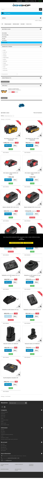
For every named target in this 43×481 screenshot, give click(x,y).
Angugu (4, 63)
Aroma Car (5, 68)
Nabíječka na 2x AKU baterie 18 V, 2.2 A (11, 276)
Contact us (3, 432)
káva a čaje (3, 416)
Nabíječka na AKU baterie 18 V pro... (10, 309)
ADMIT (4, 50)
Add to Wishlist (6, 152)
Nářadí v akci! (3, 423)
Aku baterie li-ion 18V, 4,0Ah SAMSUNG (10, 139)
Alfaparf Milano (6, 57)
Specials (4, 85)
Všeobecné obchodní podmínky (7, 434)
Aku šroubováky (5, 34)
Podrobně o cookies (5, 437)
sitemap (40, 20)
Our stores (3, 431)
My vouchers (3, 450)
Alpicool (4, 59)
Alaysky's (4, 55)
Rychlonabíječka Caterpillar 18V (10, 377)
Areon (4, 66)
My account (4, 442)
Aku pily (3, 38)
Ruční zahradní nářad (5, 424)
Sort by (2, 115)
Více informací (21, 239)
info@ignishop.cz (9, 460)
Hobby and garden (4, 412)
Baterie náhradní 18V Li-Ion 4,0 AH (32, 207)
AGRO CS (5, 52)
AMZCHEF (5, 61)
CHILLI (2, 418)
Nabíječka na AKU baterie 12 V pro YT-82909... (32, 276)
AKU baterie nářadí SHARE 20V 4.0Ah (32, 173)
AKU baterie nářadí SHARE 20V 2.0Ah (10, 173)
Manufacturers (7, 46)
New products (6, 78)
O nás (2, 436)
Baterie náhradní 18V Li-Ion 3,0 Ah (11, 207)
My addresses (3, 447)
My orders (3, 444)
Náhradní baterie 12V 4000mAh (32, 343)
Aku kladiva (4, 40)
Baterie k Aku (4, 42)
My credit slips (3, 445)
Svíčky (2, 421)
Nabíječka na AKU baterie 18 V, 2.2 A (32, 309)
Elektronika (3, 415)
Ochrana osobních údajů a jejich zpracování (9, 439)
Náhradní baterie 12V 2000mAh (10, 343)
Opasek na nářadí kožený (13, 88)
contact (36, 20)
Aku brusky (4, 36)
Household (3, 413)
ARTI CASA (5, 70)
